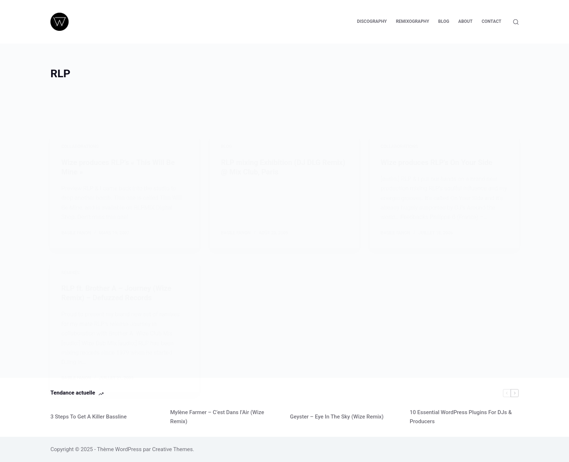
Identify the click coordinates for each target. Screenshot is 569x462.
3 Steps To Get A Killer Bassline (88, 416)
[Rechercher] (516, 22)
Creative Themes (172, 449)
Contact (491, 21)
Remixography (412, 21)
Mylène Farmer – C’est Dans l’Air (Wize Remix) (217, 417)
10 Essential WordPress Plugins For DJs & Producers (461, 417)
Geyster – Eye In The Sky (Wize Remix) (337, 416)
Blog (443, 21)
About (465, 21)
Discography (372, 21)
